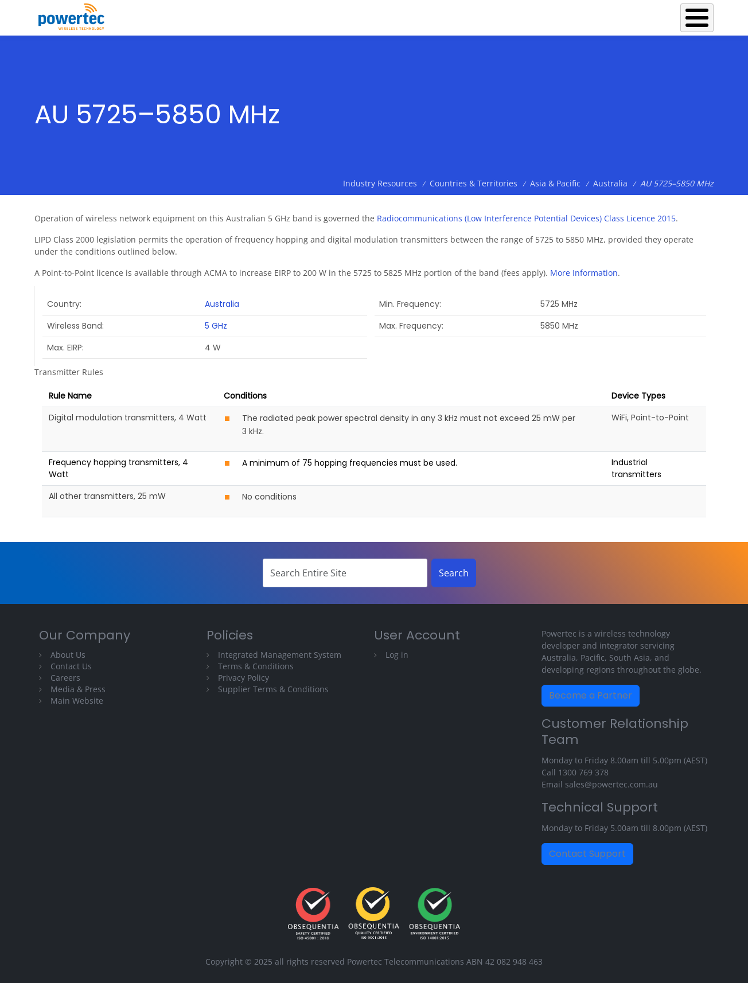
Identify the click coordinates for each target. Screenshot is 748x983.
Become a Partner (590, 695)
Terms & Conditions (256, 666)
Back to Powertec (344, 15)
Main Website (76, 700)
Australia (610, 183)
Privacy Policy (243, 677)
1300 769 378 (583, 772)
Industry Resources (573, 15)
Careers (65, 677)
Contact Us (71, 666)
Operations (490, 15)
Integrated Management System (279, 654)
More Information (584, 272)
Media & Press (78, 689)
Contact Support (587, 853)
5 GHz (216, 325)
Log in (396, 654)
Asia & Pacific (555, 183)
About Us (67, 654)
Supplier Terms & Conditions (273, 689)
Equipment (423, 15)
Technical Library (668, 15)
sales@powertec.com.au (611, 784)
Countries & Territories (473, 183)
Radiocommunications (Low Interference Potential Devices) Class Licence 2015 (526, 218)
